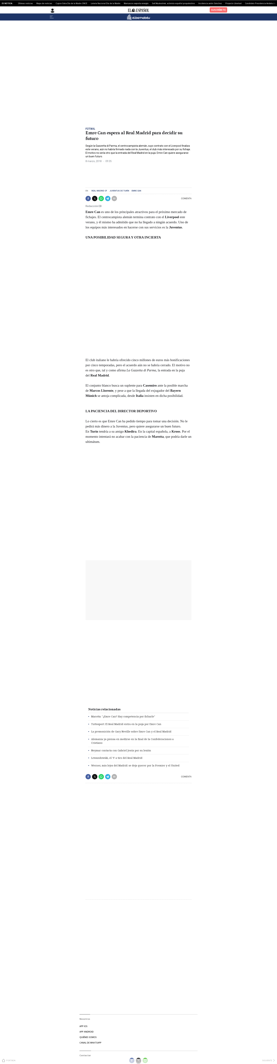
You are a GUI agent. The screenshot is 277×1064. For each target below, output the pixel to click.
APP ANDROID (86, 1031)
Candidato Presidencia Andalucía (260, 3)
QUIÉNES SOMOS (88, 1037)
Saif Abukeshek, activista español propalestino (173, 3)
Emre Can (136, 191)
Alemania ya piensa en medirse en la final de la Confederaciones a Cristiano (132, 740)
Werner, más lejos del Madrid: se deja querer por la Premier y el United (135, 765)
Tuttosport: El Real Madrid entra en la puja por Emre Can (126, 724)
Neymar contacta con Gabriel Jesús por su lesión (121, 750)
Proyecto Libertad (233, 3)
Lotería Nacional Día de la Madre (105, 3)
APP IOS (83, 1026)
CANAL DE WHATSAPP (90, 1042)
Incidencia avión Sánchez (210, 3)
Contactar (85, 1055)
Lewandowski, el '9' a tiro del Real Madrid (116, 758)
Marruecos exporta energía (136, 3)
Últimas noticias (25, 3)
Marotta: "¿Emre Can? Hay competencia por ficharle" (123, 716)
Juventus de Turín (119, 191)
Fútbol (90, 128)
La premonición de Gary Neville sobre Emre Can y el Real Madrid (131, 731)
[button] (88, 198)
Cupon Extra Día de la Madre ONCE (71, 3)
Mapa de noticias (44, 3)
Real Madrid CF (99, 191)
